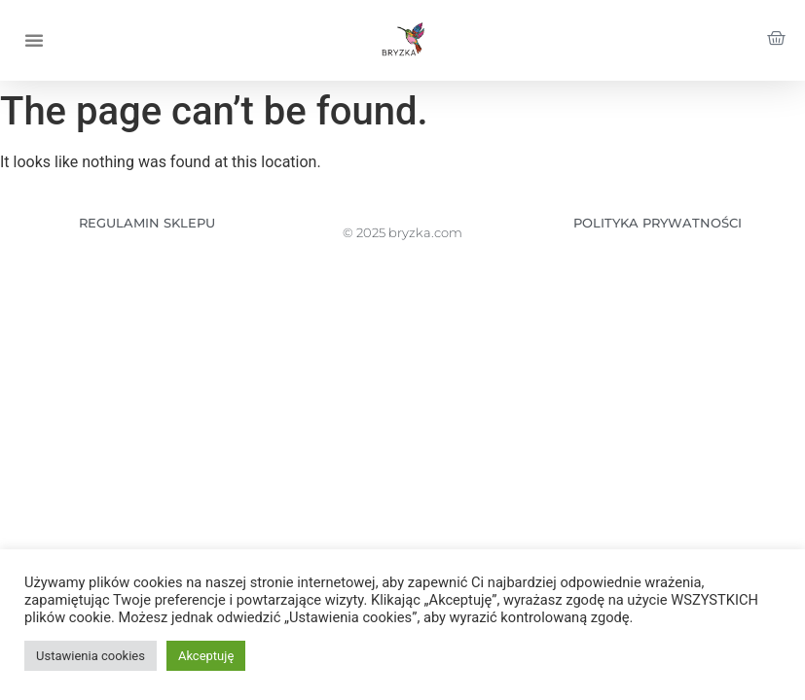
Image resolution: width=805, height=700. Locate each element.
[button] (34, 39)
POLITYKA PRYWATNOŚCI (657, 222)
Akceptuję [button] (206, 655)
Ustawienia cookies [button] (90, 655)
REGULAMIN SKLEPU (147, 222)
